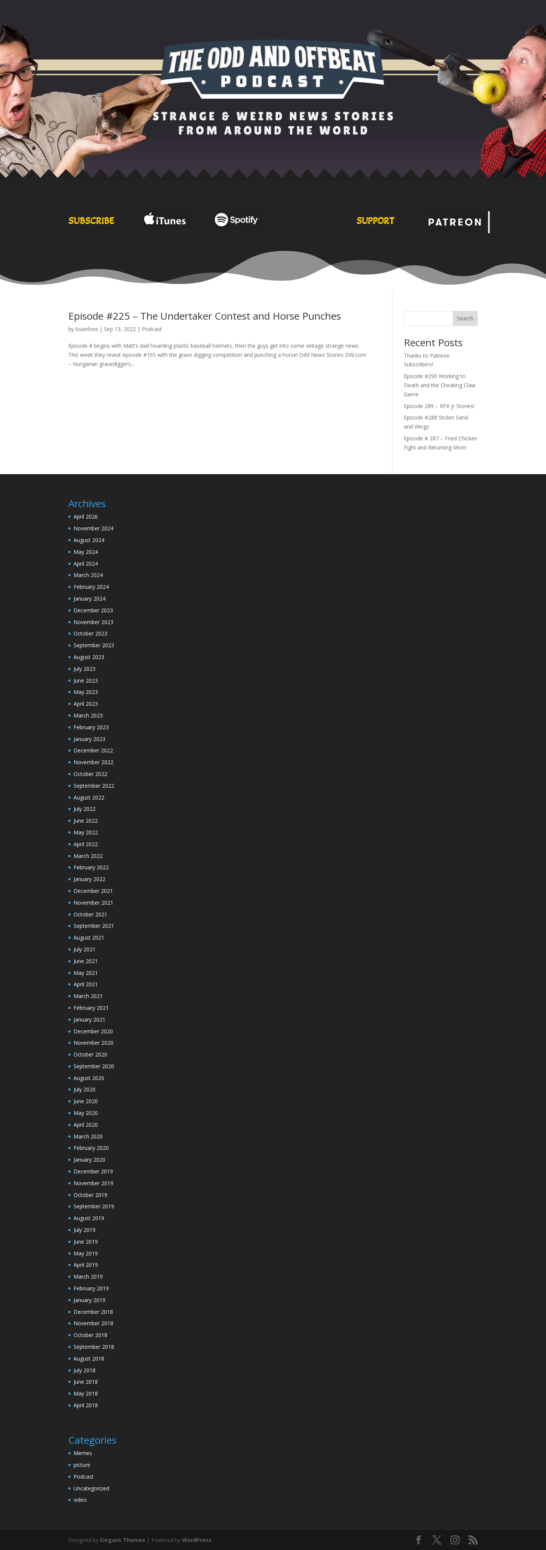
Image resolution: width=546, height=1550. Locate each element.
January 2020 (89, 1159)
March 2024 (88, 575)
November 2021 (93, 902)
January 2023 (89, 739)
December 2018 (93, 1311)
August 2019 (89, 1218)
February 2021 (91, 1007)
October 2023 (90, 633)
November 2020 (93, 1042)
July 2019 (85, 1229)
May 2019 (86, 1253)
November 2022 (93, 762)
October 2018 (90, 1335)
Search (465, 318)
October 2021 (90, 914)
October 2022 (90, 773)
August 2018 (89, 1358)
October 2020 (90, 1054)
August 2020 (89, 1078)
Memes (83, 1453)
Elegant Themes (122, 1540)
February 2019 (91, 1288)
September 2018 (94, 1346)
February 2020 (91, 1147)
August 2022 (89, 797)
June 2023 (86, 680)
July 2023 (85, 668)
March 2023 (88, 715)
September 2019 (94, 1206)
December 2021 (93, 890)
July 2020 (85, 1089)
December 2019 (93, 1171)
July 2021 (85, 949)
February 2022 (91, 867)
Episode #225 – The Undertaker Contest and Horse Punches (204, 316)
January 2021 (89, 1019)
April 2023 (86, 703)
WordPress (197, 1540)
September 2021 (94, 925)
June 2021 (86, 961)
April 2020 (86, 1124)
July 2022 (85, 808)
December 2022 (93, 750)
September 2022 (94, 785)
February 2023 (91, 727)
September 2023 (94, 645)
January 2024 (89, 598)
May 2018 (86, 1393)
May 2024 (86, 551)
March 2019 (88, 1276)
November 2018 (93, 1323)
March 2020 (88, 1136)
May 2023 (86, 691)
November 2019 (93, 1183)
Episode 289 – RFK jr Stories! (439, 406)
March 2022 (88, 855)
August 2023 (89, 657)
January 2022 (89, 879)
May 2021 (86, 972)
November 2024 (93, 528)
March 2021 (88, 996)
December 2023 (93, 610)
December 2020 (93, 1031)
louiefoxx (86, 329)
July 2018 (85, 1370)
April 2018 (86, 1405)
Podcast (152, 329)
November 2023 (93, 622)
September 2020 (94, 1066)
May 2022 (86, 832)
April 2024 (86, 563)
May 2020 (86, 1112)
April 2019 (86, 1264)
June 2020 (86, 1101)
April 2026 (86, 516)
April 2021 (86, 984)
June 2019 (86, 1241)
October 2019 (90, 1194)
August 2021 (89, 937)
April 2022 (86, 844)
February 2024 (91, 586)
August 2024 (89, 540)
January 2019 (89, 1300)
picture (82, 1464)
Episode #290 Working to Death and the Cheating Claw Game (439, 385)
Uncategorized (91, 1488)
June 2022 (86, 820)
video (80, 1499)
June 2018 (86, 1381)
